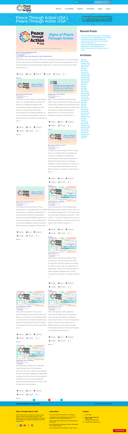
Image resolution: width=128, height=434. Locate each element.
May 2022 (83, 104)
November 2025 (85, 63)
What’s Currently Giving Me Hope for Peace (26, 52)
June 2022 (83, 102)
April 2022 (83, 106)
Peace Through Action (33, 56)
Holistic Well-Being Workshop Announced (56, 201)
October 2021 (84, 114)
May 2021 (83, 118)
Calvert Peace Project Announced (54, 306)
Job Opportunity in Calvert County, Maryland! (25, 360)
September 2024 (85, 75)
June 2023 (83, 84)
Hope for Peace (23, 56)
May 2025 (83, 68)
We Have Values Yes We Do (53, 252)
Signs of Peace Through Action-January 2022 (25, 201)
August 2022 (84, 100)
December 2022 (85, 93)
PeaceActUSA (21, 55)
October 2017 (84, 132)
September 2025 (85, 65)
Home (86, 18)
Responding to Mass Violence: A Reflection (56, 94)
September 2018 (85, 127)
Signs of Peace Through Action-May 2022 (24, 94)
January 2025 (84, 72)
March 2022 (84, 107)
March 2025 (84, 70)
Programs (80, 9)
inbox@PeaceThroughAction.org (92, 422)
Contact (108, 9)
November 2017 (85, 130)
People (100, 9)
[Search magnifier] (110, 2)
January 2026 (84, 61)
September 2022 (85, 99)
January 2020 (84, 122)
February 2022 (85, 109)
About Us (58, 9)
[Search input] (103, 2)
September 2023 (85, 81)
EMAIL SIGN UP (83, 2)
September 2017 (85, 134)
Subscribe (119, 430)
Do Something (69, 9)
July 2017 (83, 138)
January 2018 (84, 129)
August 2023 (84, 83)
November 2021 (85, 113)
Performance (90, 9)
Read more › (19, 78)
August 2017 (84, 136)
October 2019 (84, 123)
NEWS (91, 2)
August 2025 (84, 67)
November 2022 (85, 95)
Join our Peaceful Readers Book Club (23, 306)
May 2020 (83, 120)
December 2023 (85, 77)
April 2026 (83, 59)
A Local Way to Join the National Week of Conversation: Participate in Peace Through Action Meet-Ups (62, 417)
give (76, 2)
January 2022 (84, 111)
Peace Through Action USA (45, 56)
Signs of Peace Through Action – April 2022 (56, 145)
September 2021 (85, 116)
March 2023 (84, 90)
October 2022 (84, 97)
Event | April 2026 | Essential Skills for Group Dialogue (96, 35)
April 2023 (83, 88)
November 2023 (85, 79)
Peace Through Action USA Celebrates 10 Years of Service (63, 428)
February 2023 (85, 91)
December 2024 (85, 74)
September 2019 (85, 125)
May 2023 (83, 86)
